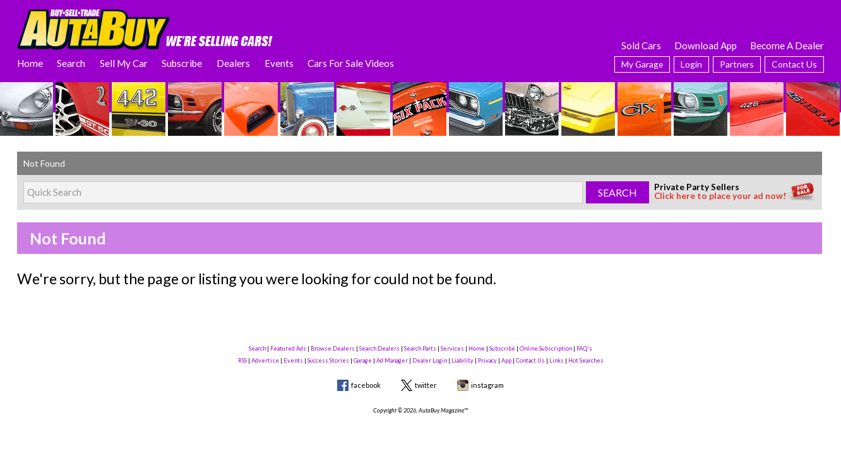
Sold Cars (641, 45)
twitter (426, 385)
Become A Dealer (787, 45)
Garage (363, 360)
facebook (366, 385)
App (506, 360)
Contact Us (794, 64)
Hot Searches (586, 360)
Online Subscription (546, 348)
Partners (737, 64)
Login (691, 64)
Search (71, 63)
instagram (487, 385)
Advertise (265, 360)
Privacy (487, 360)
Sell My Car (124, 63)
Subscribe (182, 63)
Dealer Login (429, 360)
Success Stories (328, 360)
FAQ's (584, 348)
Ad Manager (392, 360)
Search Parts (420, 348)
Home (30, 63)
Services (452, 348)
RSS (242, 360)
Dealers (233, 63)
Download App (705, 45)
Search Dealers (379, 348)
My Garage (642, 64)
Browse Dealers (333, 348)
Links (556, 360)
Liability (462, 360)
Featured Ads (288, 348)
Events (279, 63)
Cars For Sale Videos (350, 63)
